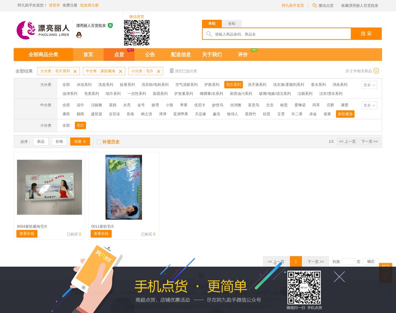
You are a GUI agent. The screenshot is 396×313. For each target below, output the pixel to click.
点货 (119, 54)
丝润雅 (235, 105)
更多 (367, 85)
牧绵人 (232, 114)
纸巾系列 (113, 93)
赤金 (313, 114)
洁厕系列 (305, 93)
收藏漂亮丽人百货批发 (359, 5)
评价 (243, 54)
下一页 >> (369, 141)
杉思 (266, 114)
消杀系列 (340, 84)
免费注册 (69, 5)
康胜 (66, 114)
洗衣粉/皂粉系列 (155, 84)
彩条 (130, 114)
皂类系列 (91, 93)
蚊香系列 (127, 84)
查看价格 (26, 233)
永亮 (127, 105)
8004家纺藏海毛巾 (32, 226)
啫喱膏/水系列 (211, 93)
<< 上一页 (347, 141)
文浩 (269, 105)
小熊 (169, 105)
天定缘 (200, 114)
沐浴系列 (84, 84)
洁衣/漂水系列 (330, 93)
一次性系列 (136, 93)
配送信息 (181, 54)
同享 (316, 105)
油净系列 (69, 93)
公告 (150, 54)
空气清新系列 (186, 84)
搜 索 (366, 33)
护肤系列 (211, 84)
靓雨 (80, 114)
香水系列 (318, 84)
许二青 (297, 114)
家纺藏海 (345, 114)
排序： (26, 142)
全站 (231, 23)
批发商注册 (89, 5)
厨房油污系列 (241, 93)
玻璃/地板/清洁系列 (275, 93)
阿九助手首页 (293, 5)
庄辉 (330, 105)
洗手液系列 (257, 84)
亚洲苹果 (180, 114)
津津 (162, 114)
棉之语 (146, 114)
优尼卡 (199, 105)
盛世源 (96, 114)
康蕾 (344, 105)
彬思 (284, 105)
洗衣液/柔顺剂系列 (288, 84)
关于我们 (212, 54)
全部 (66, 84)
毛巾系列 (233, 84)
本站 (212, 23)
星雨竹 (250, 114)
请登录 (54, 5)
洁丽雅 (96, 105)
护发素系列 (183, 93)
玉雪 (281, 114)
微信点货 (323, 5)
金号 (141, 105)
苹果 (183, 105)
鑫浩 (216, 114)
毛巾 (80, 125)
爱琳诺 (300, 105)
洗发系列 (105, 84)
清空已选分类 (183, 70)
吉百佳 (114, 114)
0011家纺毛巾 (102, 226)
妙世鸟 (217, 105)
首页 (88, 54)
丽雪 (155, 105)
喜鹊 (112, 105)
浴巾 (80, 105)
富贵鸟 (253, 105)
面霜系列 (160, 93)
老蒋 (327, 114)
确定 (371, 261)
